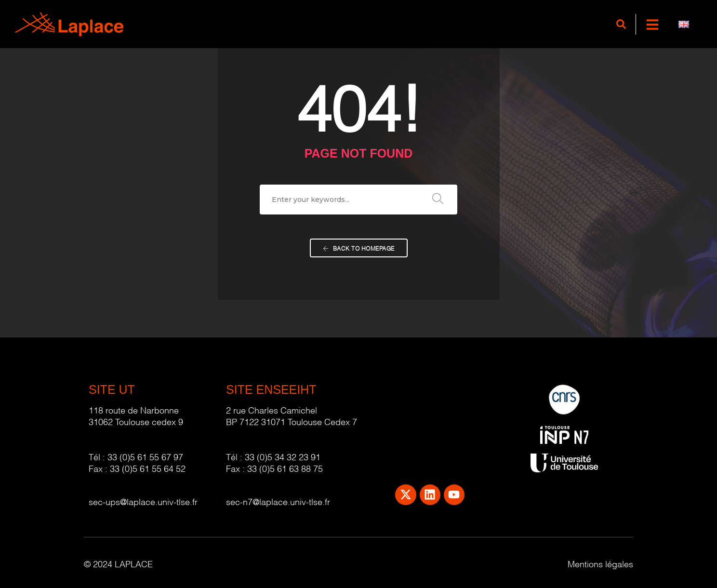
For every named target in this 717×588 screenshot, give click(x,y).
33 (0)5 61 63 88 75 (285, 468)
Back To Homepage (359, 249)
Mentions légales (600, 563)
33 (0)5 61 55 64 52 (148, 468)
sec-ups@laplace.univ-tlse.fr (143, 501)
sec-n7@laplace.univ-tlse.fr (278, 501)
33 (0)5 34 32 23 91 (282, 456)
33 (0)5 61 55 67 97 (145, 456)
